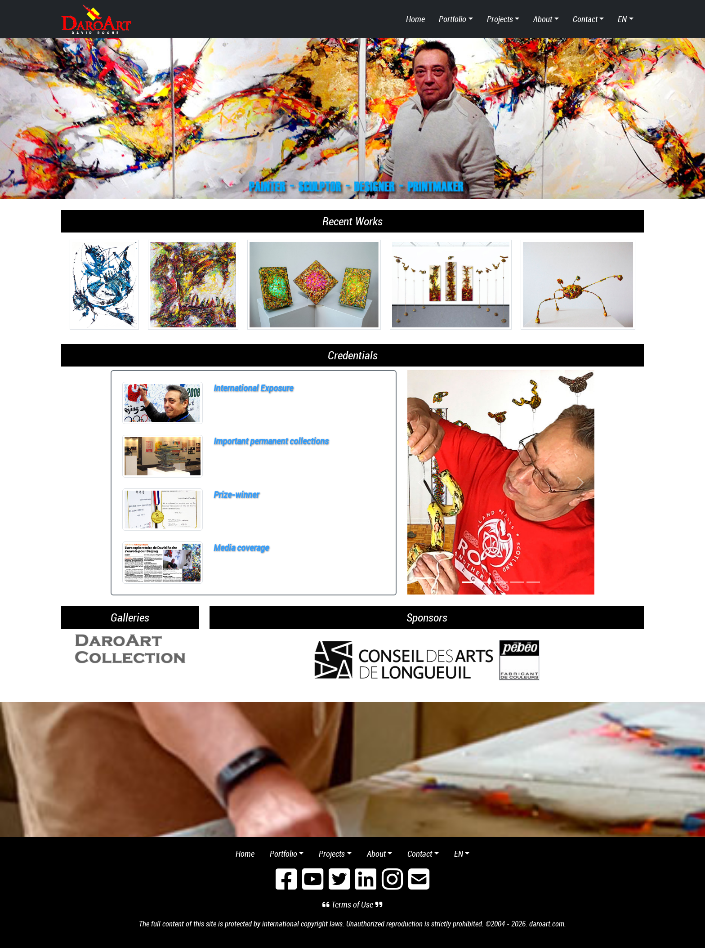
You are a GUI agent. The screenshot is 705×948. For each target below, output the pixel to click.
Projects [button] (500, 18)
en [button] (622, 18)
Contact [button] (585, 18)
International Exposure (253, 388)
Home (415, 18)
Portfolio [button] (452, 18)
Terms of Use (352, 904)
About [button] (542, 18)
